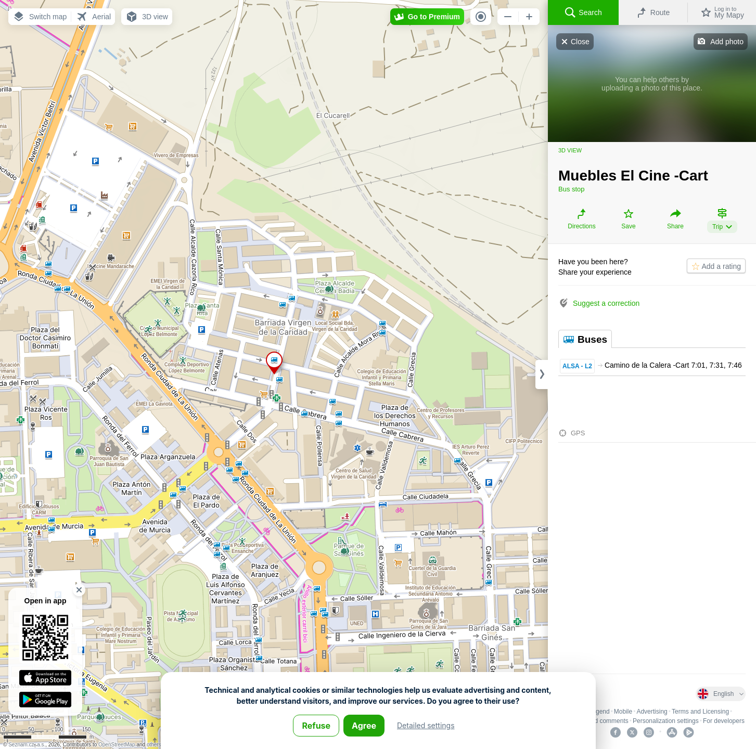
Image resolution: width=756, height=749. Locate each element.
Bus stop (571, 189)
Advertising (651, 711)
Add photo (727, 41)
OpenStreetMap (116, 744)
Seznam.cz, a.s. (26, 744)
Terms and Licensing (700, 711)
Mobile (623, 711)
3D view (570, 150)
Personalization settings (666, 721)
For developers (724, 721)
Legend (599, 711)
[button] (39, 16)
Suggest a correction (606, 303)
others (154, 744)
